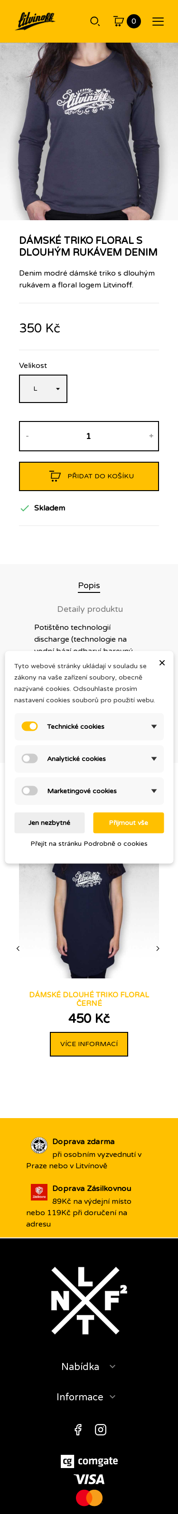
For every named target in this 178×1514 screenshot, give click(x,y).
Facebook (78, 1430)
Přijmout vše (128, 822)
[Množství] (88, 436)
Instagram (100, 1430)
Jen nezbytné (49, 822)
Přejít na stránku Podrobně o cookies (89, 843)
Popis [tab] (89, 585)
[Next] (158, 948)
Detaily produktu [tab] (90, 609)
